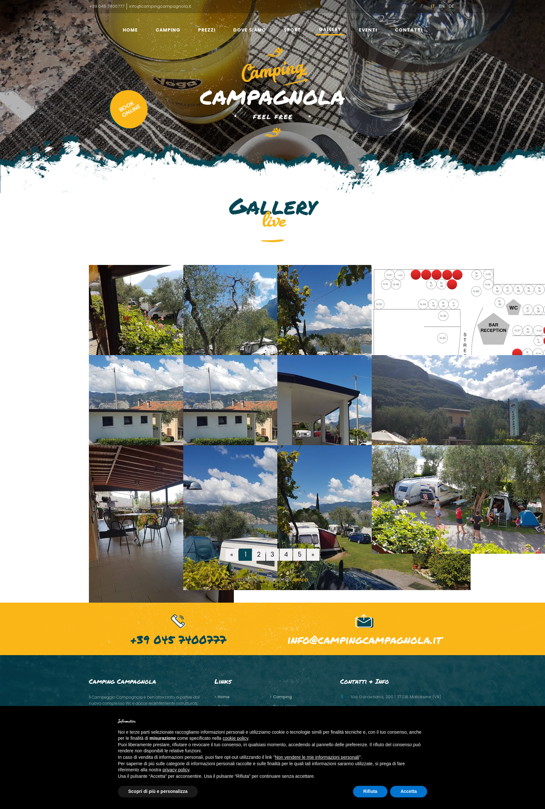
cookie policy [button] (235, 738)
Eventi (368, 30)
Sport (292, 30)
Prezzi (206, 30)
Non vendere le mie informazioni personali (317, 757)
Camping (168, 30)
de (451, 6)
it (433, 6)
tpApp (300, 579)
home (130, 30)
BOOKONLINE (130, 109)
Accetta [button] (408, 791)
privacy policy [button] (176, 769)
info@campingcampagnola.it (160, 6)
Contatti (409, 30)
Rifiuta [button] (370, 791)
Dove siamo (249, 30)
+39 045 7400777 (106, 6)
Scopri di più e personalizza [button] (157, 791)
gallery (330, 29)
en (442, 6)
